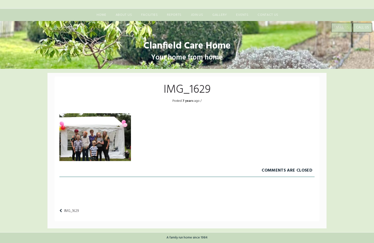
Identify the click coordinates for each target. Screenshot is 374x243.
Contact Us (268, 15)
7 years (187, 100)
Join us (197, 15)
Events (242, 15)
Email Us (341, 27)
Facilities (149, 15)
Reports (174, 15)
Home (101, 15)
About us (124, 15)
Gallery (219, 15)
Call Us (362, 27)
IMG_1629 (71, 211)
